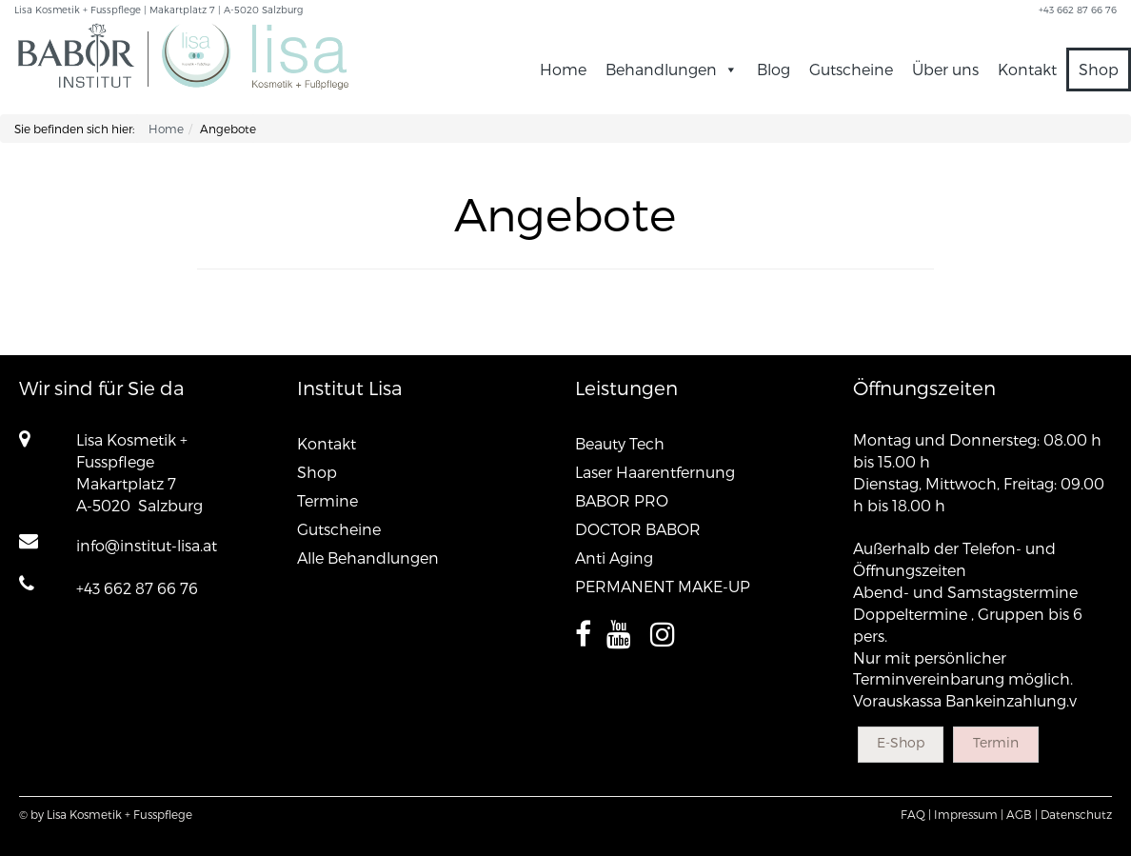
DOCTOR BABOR (638, 529)
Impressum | (968, 814)
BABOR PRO (621, 500)
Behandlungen (671, 69)
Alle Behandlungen (368, 557)
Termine (327, 500)
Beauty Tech (620, 443)
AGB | (1022, 814)
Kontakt (1027, 69)
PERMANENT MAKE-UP (662, 586)
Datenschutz (1076, 814)
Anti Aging (614, 557)
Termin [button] (996, 742)
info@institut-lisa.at (146, 545)
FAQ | (916, 814)
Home (563, 69)
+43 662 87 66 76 (137, 588)
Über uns (945, 69)
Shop (1099, 69)
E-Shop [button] (900, 742)
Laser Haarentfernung (655, 472)
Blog (773, 69)
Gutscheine (851, 69)
